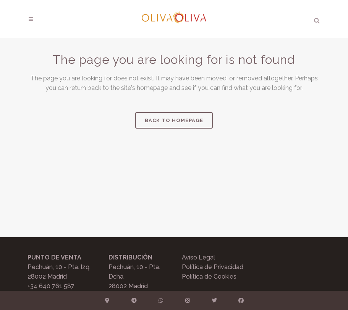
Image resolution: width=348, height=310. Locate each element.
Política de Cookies (209, 276)
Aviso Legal (198, 257)
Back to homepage (174, 120)
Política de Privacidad (212, 267)
